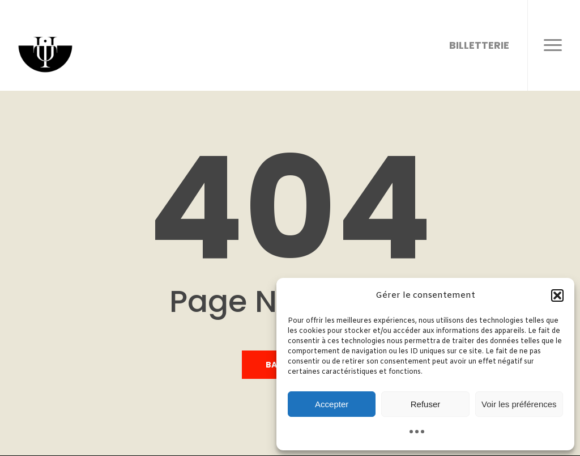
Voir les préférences (519, 404)
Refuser (426, 404)
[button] (557, 295)
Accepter (331, 404)
